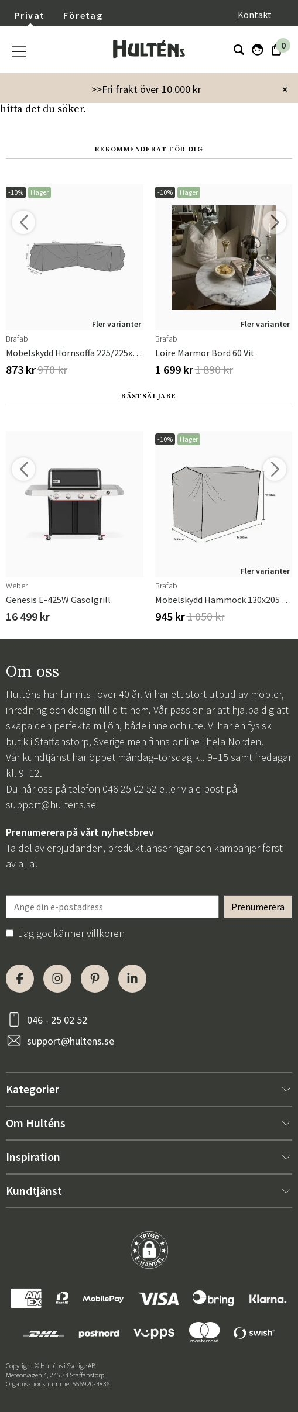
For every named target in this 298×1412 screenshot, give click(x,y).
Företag (82, 15)
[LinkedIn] (132, 979)
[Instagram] (57, 979)
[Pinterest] (95, 979)
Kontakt (255, 14)
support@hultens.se (51, 804)
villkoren (106, 933)
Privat (29, 15)
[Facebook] (20, 979)
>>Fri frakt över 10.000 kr (146, 89)
